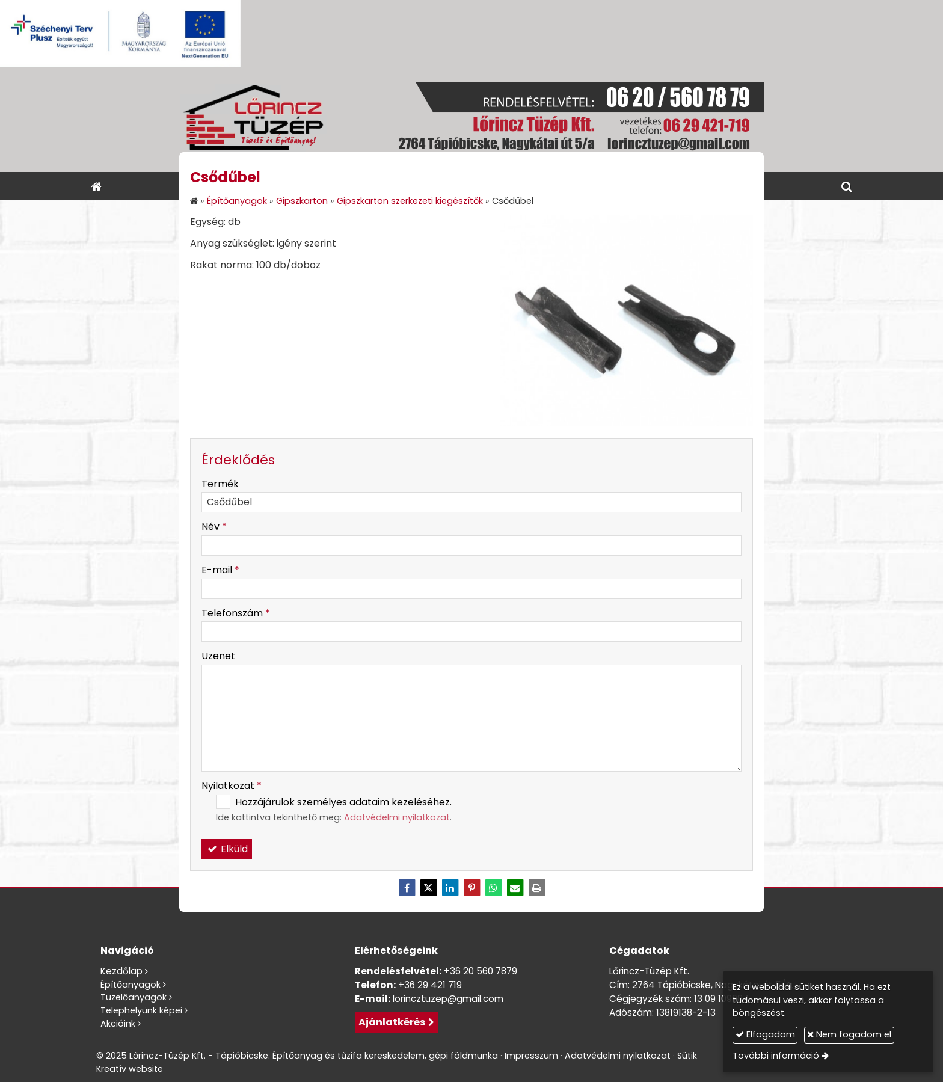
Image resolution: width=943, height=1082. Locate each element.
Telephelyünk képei (141, 1010)
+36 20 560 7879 (480, 971)
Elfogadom (765, 1034)
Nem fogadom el (849, 1034)
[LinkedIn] (449, 887)
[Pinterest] (471, 887)
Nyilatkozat (231, 786)
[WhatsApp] (493, 887)
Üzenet (218, 656)
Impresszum (531, 1056)
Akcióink (117, 1024)
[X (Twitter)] (428, 887)
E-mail (220, 570)
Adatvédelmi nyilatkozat (397, 817)
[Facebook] (406, 887)
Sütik (687, 1056)
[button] (846, 186)
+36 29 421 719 (430, 985)
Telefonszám (235, 613)
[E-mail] (514, 887)
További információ (776, 1056)
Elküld (227, 849)
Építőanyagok (130, 985)
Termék (220, 484)
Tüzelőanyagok (133, 997)
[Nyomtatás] (536, 887)
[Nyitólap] (471, 120)
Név (214, 526)
